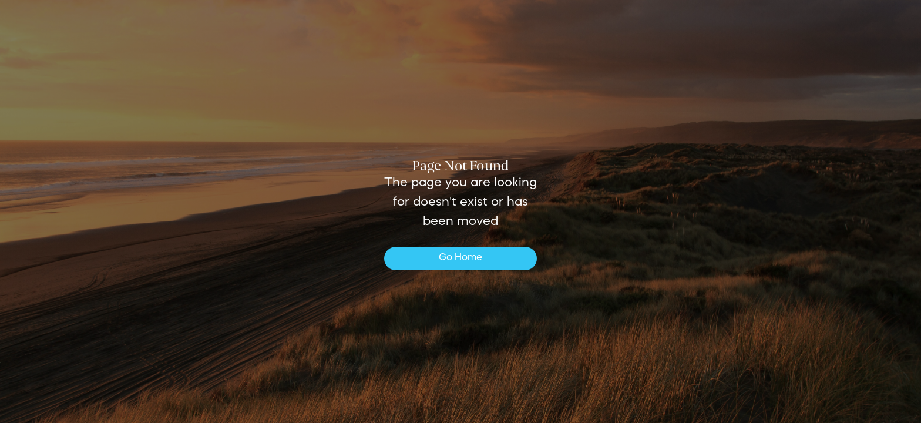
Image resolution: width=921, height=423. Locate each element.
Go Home (460, 258)
